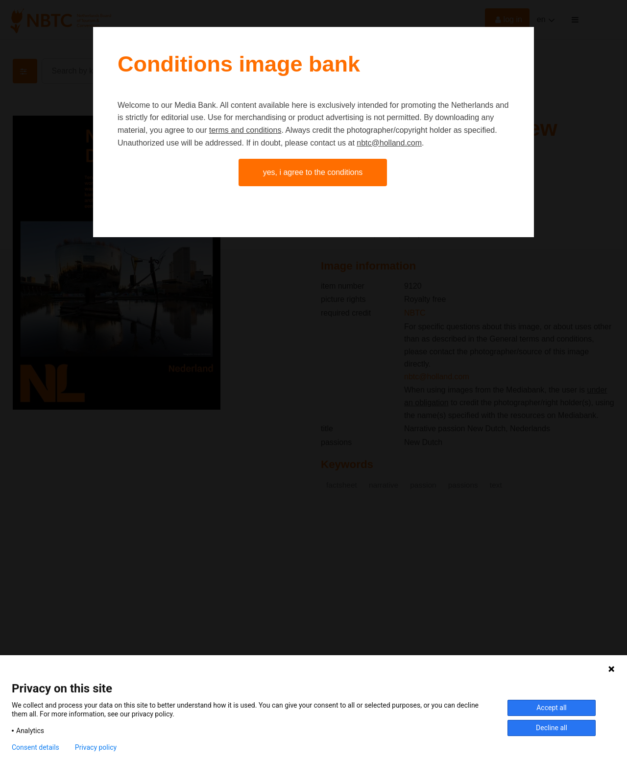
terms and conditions (245, 130)
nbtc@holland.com (389, 143)
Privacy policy (96, 747)
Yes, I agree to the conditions (313, 172)
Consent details (35, 747)
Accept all (551, 708)
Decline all (551, 728)
